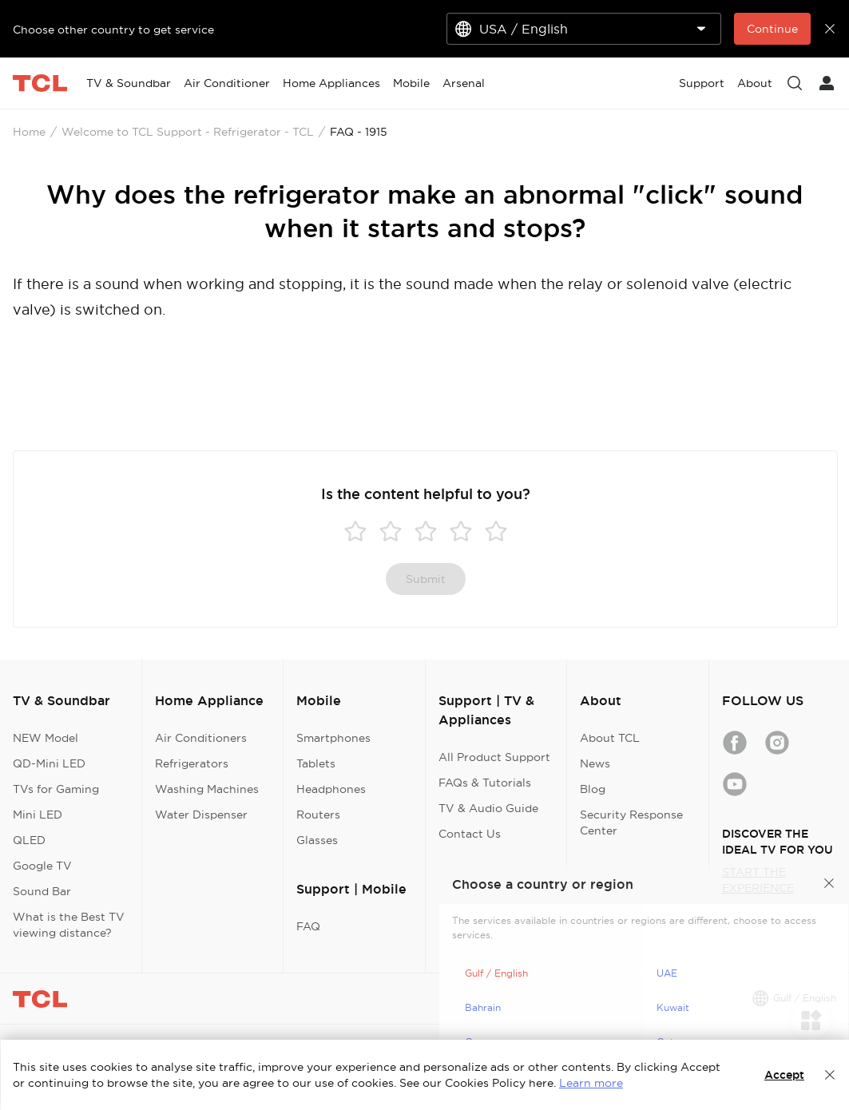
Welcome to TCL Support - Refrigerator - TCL (187, 132)
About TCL (610, 738)
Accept (784, 1075)
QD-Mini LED (49, 763)
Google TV (42, 865)
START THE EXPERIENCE (758, 880)
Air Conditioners (201, 738)
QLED (29, 840)
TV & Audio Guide (488, 808)
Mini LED (37, 814)
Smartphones (333, 738)
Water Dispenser (201, 814)
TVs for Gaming (56, 789)
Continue (772, 29)
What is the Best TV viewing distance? (69, 925)
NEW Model (45, 738)
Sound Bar (42, 891)
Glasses (317, 840)
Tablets (315, 763)
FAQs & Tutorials (484, 782)
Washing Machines (207, 789)
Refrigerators (191, 763)
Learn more (591, 1083)
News (595, 763)
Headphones (331, 789)
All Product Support (494, 757)
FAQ (308, 926)
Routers (318, 814)
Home (29, 132)
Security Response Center (631, 822)
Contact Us (469, 834)
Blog (592, 789)
